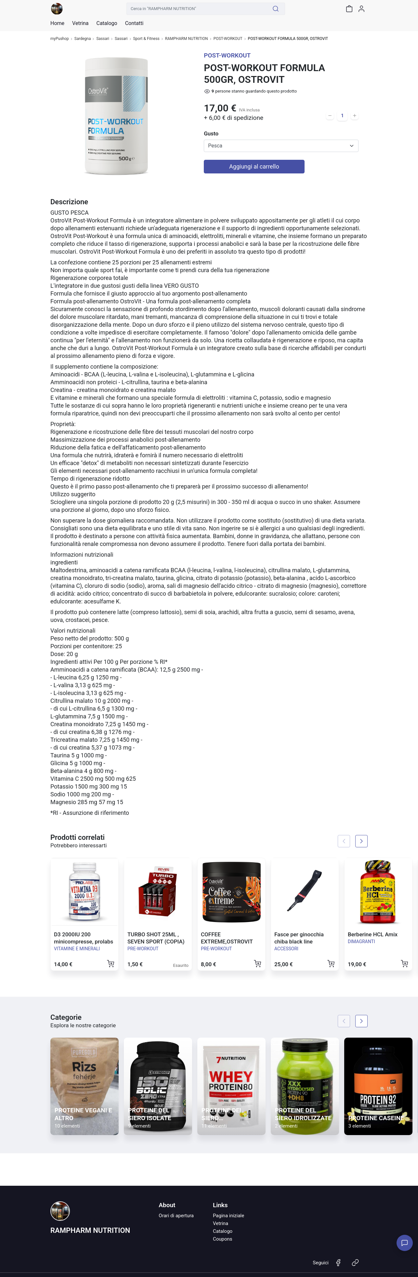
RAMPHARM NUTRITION (186, 39)
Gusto (211, 133)
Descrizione (69, 202)
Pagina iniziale (228, 1216)
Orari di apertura (176, 1216)
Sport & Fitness (146, 39)
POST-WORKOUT (228, 39)
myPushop (59, 39)
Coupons (222, 1239)
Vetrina (220, 1223)
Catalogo (106, 23)
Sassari (102, 39)
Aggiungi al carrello (254, 166)
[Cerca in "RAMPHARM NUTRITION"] (196, 9)
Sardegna (82, 39)
